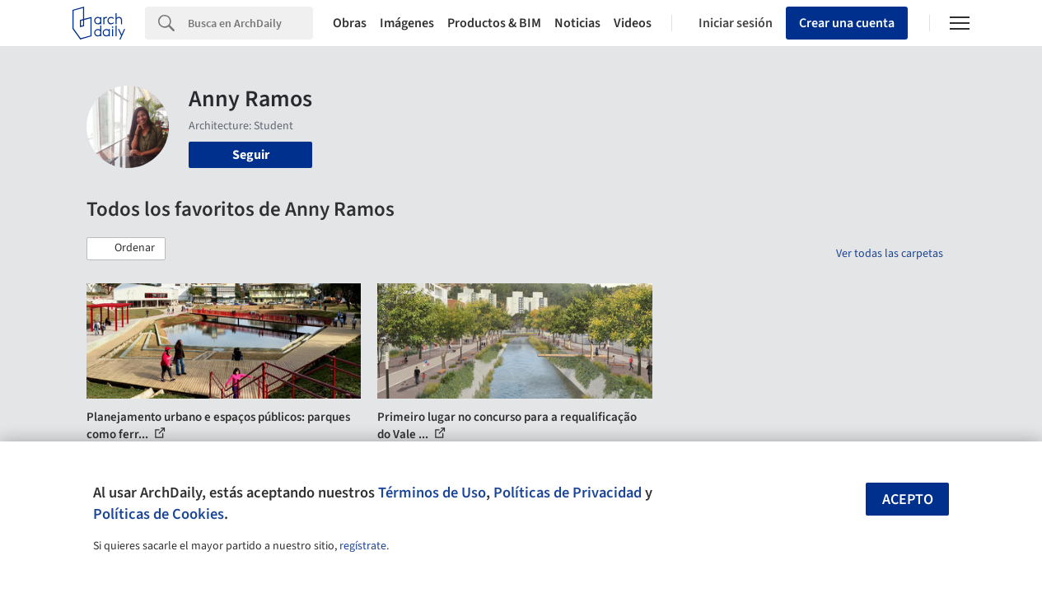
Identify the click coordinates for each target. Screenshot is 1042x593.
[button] (126, 248)
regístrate (362, 546)
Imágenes (407, 23)
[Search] (250, 23)
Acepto (907, 499)
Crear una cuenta (847, 23)
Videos (633, 23)
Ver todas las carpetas (889, 253)
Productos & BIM (494, 23)
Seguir (250, 155)
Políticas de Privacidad (567, 492)
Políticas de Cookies (158, 514)
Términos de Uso (432, 492)
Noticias (577, 23)
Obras (350, 23)
